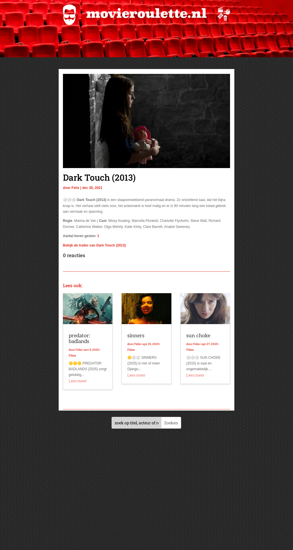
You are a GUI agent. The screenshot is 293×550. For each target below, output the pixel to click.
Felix (75, 188)
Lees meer (78, 380)
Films (72, 355)
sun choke (198, 336)
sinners (135, 336)
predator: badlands (79, 338)
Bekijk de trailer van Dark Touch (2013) (94, 245)
